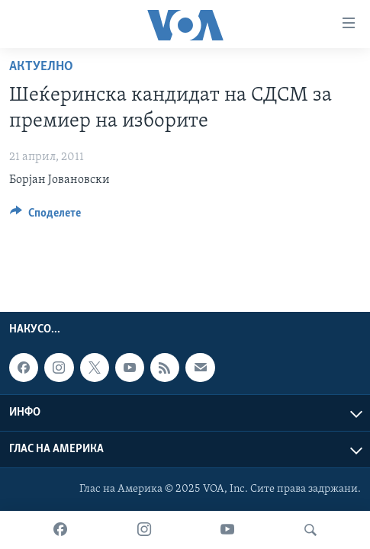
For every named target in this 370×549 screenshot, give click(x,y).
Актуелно (41, 66)
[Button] (45, 216)
